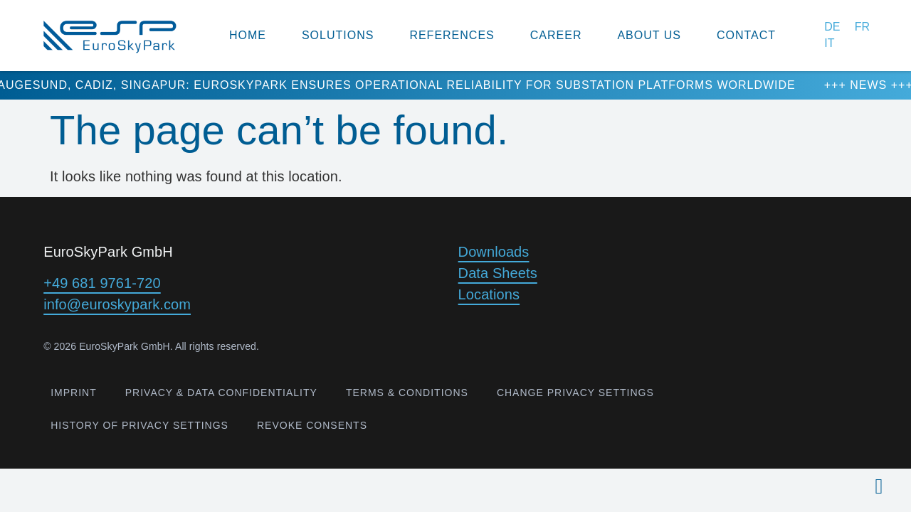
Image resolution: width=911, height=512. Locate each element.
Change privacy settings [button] (575, 392)
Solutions (338, 35)
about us (649, 35)
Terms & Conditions (407, 392)
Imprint (74, 392)
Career (556, 35)
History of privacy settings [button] (139, 425)
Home (247, 35)
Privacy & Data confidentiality (221, 392)
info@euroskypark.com (117, 304)
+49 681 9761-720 (102, 283)
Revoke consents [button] (312, 425)
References (451, 35)
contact (746, 35)
